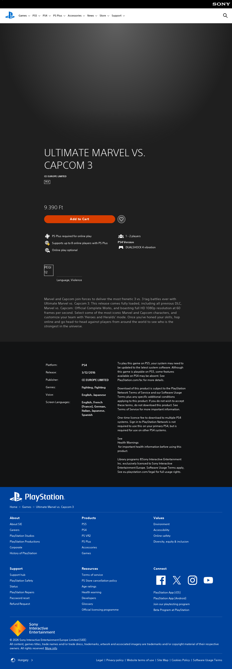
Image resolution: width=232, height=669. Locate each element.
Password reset (19, 598)
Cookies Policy (181, 660)
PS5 (35, 16)
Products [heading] (89, 518)
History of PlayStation (23, 553)
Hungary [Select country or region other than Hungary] (22, 660)
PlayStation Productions (25, 541)
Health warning (91, 592)
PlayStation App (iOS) (167, 592)
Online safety (162, 536)
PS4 (45, 16)
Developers (89, 598)
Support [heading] (16, 568)
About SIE (16, 524)
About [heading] (15, 518)
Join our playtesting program (172, 604)
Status (14, 586)
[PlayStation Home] (10, 16)
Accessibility (161, 530)
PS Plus (57, 16)
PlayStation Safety (21, 581)
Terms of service (92, 575)
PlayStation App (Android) (170, 598)
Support (116, 16)
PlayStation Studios (22, 536)
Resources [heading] (90, 568)
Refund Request (20, 604)
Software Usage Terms (207, 660)
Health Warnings (128, 442)
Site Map (162, 660)
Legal (99, 660)
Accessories (75, 16)
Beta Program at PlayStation (171, 610)
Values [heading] (159, 518)
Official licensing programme (100, 610)
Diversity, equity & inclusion (171, 541)
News (90, 16)
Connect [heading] (160, 568)
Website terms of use (140, 660)
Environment (162, 524)
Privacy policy (115, 660)
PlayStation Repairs (22, 592)
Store (103, 16)
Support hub (17, 575)
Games (23, 16)
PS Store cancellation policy (99, 581)
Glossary (87, 604)
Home (13, 507)
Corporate (16, 547)
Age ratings (89, 586)
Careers (15, 530)
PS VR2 (86, 536)
